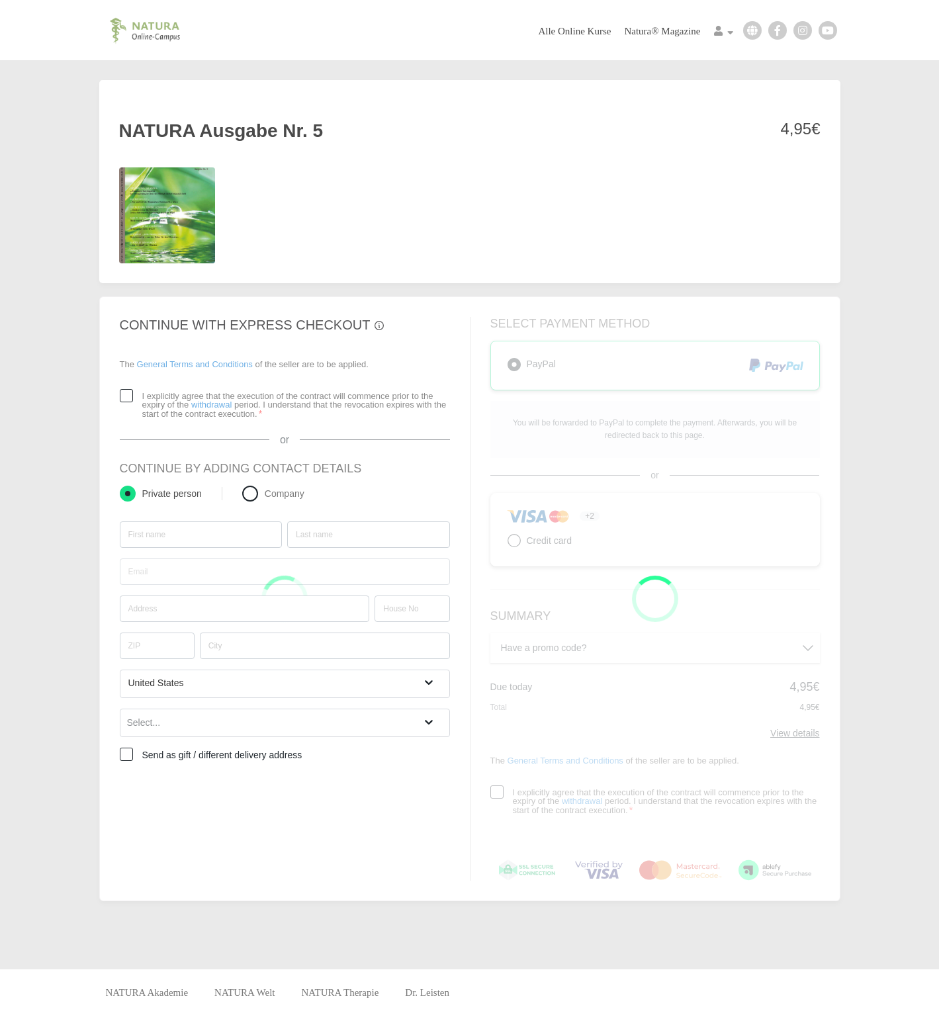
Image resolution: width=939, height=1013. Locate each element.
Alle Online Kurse (574, 31)
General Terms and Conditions (195, 364)
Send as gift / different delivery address (222, 755)
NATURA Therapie (340, 992)
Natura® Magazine (662, 31)
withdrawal (211, 405)
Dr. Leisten (427, 992)
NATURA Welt (244, 992)
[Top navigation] (723, 33)
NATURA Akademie (147, 992)
